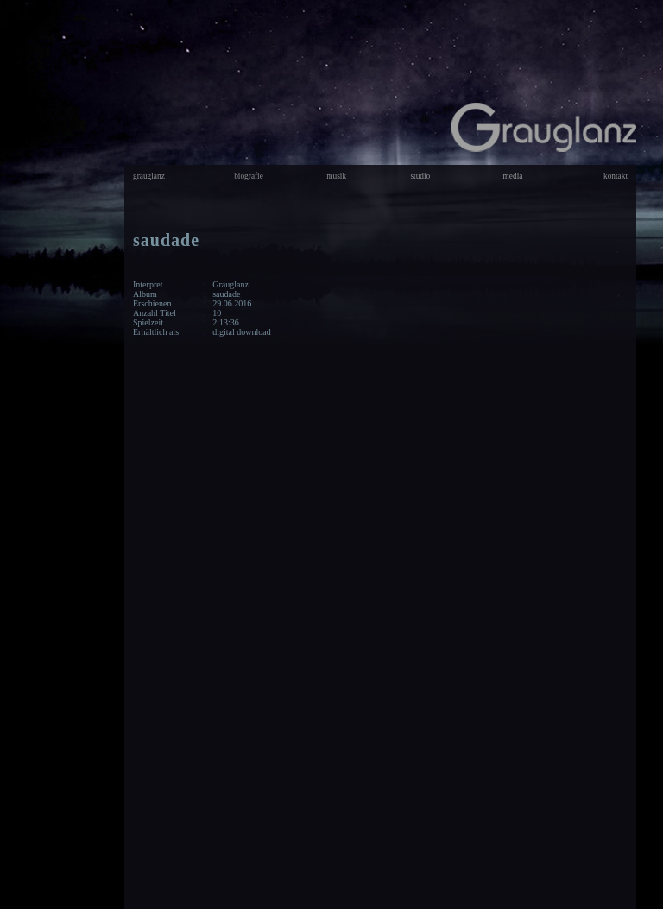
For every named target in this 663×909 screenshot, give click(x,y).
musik (336, 176)
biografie (248, 176)
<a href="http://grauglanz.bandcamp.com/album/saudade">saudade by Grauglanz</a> (486, 548)
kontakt (615, 176)
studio (420, 176)
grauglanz (149, 176)
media (513, 176)
